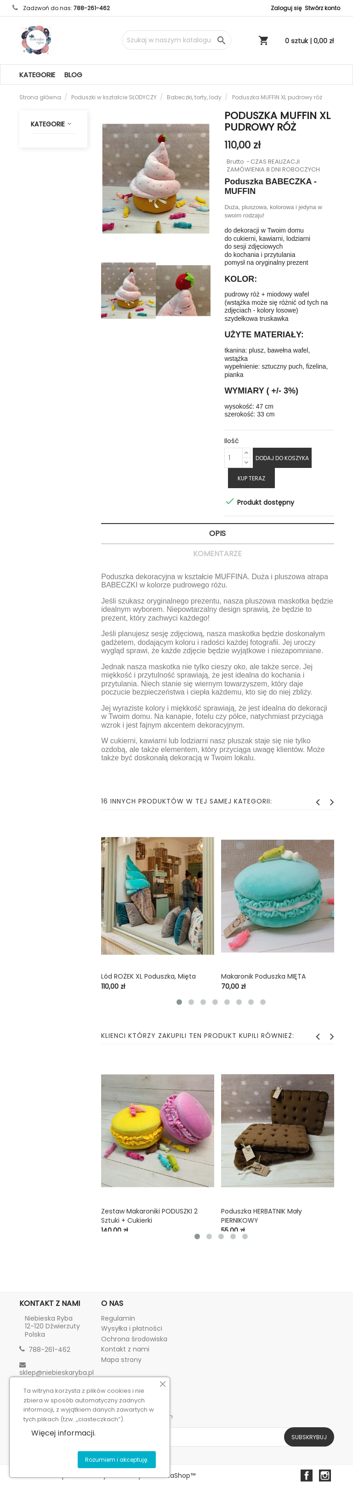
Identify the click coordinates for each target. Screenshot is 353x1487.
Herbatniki (61, 203)
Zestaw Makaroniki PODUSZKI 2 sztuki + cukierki (149, 1216)
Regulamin (118, 1318)
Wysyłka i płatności (131, 1328)
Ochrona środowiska (134, 1339)
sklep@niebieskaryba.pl (56, 1372)
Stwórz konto (322, 8)
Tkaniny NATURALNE (55, 512)
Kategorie (37, 75)
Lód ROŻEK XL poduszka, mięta (148, 976)
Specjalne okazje (55, 330)
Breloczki (55, 308)
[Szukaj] (176, 40)
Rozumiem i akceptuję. (116, 1460)
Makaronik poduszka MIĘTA (263, 976)
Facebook (307, 1475)
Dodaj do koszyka (282, 458)
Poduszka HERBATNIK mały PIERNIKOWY (261, 1216)
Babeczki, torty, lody (56, 229)
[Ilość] (233, 458)
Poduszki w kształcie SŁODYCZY (55, 155)
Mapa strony (121, 1359)
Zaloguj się (286, 8)
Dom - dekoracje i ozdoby (55, 369)
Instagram (325, 1475)
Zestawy (61, 255)
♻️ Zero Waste (52, 429)
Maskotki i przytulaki (55, 282)
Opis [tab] (217, 533)
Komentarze (217, 553)
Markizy (61, 185)
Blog (73, 75)
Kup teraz (251, 478)
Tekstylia (55, 403)
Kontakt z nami (125, 1349)
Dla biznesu (54, 486)
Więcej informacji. (63, 1433)
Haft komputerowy (55, 459)
